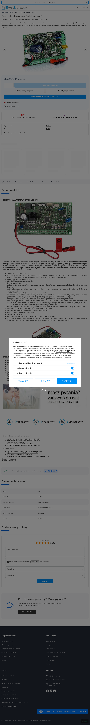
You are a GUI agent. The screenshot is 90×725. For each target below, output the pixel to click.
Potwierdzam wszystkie (67, 381)
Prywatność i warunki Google (64, 352)
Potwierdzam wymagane (45, 381)
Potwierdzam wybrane (22, 381)
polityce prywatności (65, 350)
